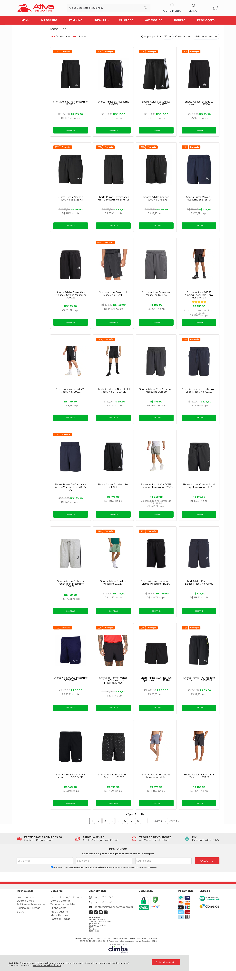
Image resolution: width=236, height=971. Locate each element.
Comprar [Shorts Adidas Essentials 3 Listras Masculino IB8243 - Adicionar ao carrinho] (156, 611)
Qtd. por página (151, 36)
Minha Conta (58, 908)
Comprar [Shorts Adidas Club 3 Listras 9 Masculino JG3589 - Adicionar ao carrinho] (156, 418)
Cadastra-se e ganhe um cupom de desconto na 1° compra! (118, 853)
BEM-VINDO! (118, 849)
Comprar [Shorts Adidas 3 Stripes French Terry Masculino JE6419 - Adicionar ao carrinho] (70, 611)
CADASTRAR (207, 860)
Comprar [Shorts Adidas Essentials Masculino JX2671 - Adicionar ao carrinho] (156, 803)
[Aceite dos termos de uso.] (52, 867)
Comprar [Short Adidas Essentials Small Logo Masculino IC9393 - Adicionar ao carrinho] (199, 418)
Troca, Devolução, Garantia (66, 897)
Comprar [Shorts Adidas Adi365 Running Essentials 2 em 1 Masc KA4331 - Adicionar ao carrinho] (199, 322)
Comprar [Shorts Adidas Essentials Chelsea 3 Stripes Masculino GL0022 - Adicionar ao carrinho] (70, 322)
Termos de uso (76, 867)
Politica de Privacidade (98, 867)
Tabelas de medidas (62, 904)
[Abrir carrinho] (215, 8)
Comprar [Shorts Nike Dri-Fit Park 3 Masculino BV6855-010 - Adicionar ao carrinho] (70, 803)
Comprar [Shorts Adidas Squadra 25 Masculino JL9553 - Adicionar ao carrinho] (70, 418)
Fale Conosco (25, 897)
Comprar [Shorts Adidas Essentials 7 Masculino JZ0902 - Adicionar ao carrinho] (113, 803)
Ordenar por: (183, 36)
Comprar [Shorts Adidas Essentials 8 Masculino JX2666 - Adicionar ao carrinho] (199, 803)
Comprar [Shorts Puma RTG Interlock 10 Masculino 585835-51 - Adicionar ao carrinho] (199, 708)
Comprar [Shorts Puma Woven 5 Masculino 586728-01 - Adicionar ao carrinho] (70, 225)
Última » (174, 821)
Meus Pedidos (59, 915)
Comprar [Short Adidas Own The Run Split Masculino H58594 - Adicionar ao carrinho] (156, 708)
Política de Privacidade (47, 965)
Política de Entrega (28, 908)
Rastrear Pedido (60, 919)
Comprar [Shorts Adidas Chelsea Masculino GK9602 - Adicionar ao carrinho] (156, 225)
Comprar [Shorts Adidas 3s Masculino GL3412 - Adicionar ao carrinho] (113, 514)
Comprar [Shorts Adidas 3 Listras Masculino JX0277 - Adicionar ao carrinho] (113, 611)
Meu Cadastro (59, 911)
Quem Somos (25, 900)
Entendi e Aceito (166, 962)
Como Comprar (60, 900)
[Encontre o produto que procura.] (139, 8)
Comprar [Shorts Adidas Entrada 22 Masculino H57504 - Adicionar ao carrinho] (199, 130)
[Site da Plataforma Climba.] (118, 948)
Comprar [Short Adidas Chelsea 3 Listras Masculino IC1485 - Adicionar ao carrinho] (199, 611)
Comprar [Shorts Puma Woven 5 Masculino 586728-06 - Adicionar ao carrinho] (199, 225)
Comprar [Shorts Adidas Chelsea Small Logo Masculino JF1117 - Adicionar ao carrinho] (199, 514)
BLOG (20, 911)
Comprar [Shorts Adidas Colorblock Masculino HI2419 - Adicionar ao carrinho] (113, 322)
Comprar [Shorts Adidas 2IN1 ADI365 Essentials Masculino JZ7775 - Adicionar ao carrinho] (156, 514)
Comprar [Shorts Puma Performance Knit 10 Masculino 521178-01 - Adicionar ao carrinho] (113, 225)
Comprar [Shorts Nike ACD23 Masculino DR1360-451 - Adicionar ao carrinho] (70, 708)
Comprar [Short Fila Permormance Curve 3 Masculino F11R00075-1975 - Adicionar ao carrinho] (113, 708)
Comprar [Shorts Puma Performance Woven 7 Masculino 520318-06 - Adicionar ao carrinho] (70, 514)
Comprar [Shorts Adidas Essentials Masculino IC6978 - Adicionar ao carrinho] (156, 322)
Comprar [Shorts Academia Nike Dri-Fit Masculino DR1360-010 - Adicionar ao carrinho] (113, 418)
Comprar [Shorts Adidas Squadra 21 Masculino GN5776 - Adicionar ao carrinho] (156, 130)
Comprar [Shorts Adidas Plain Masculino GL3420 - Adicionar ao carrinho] (70, 130)
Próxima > (158, 821)
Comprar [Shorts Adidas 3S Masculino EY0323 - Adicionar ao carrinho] (113, 130)
